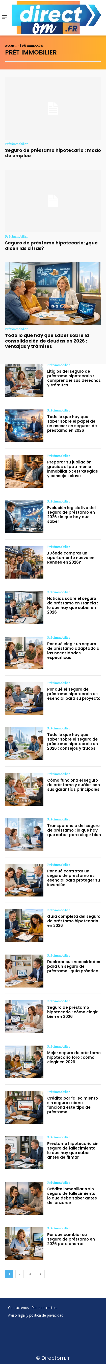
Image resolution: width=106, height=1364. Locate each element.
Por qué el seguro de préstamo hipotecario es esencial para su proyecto (73, 694)
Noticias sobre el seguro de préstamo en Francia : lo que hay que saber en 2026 (72, 605)
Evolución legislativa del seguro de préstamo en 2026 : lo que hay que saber (71, 514)
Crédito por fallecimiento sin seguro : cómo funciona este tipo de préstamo (72, 1105)
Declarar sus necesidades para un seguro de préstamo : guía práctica (73, 966)
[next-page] (40, 1274)
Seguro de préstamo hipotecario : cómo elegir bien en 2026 (72, 1012)
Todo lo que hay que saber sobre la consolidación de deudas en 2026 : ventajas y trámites (47, 340)
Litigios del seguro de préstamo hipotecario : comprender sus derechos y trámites (74, 378)
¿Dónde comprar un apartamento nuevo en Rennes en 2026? (70, 557)
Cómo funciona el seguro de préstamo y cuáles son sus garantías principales (73, 785)
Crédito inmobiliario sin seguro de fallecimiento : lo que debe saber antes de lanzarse (72, 1195)
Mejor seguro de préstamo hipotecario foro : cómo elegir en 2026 (74, 1057)
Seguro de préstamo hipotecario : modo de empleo (53, 153)
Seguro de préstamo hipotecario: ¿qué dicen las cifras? (51, 246)
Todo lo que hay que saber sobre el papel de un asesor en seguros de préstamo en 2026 (72, 423)
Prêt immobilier (16, 144)
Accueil (10, 45)
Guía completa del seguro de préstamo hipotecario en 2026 (73, 921)
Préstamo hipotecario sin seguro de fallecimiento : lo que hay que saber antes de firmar (72, 1150)
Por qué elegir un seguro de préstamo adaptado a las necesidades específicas (73, 650)
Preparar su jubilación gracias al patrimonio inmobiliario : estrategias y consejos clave (72, 468)
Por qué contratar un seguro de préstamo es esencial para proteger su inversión (73, 877)
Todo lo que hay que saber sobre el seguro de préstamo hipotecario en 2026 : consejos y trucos (72, 741)
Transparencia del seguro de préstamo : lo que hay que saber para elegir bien (74, 830)
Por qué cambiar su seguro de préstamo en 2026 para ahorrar (71, 1239)
